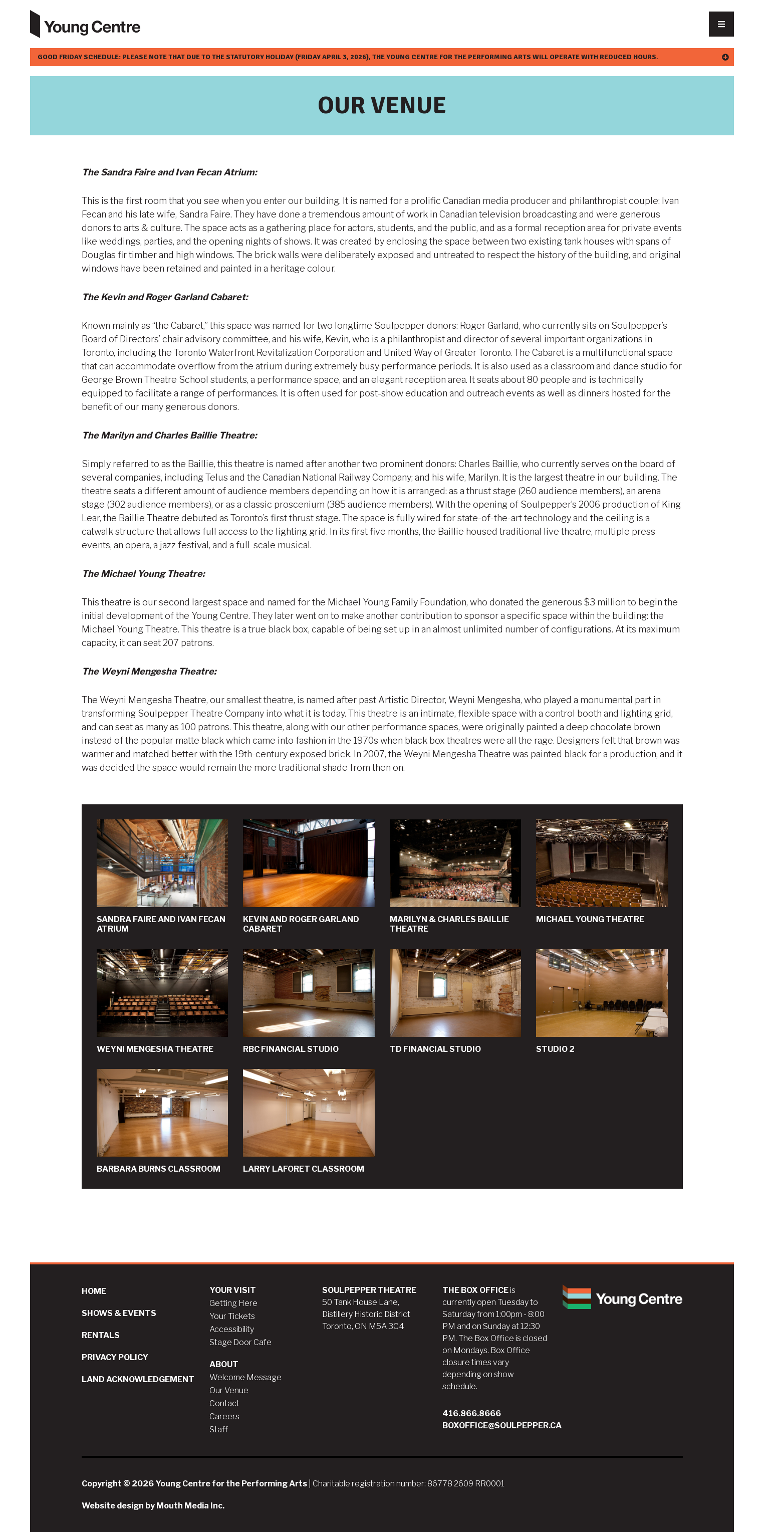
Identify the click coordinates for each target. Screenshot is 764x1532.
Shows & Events (119, 1313)
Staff (218, 1429)
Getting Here (233, 1303)
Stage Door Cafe (240, 1342)
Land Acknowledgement (138, 1379)
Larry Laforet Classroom (309, 1121)
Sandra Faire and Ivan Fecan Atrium (162, 876)
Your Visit (232, 1290)
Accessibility (231, 1329)
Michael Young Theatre (602, 871)
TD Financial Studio (456, 1001)
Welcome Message (245, 1377)
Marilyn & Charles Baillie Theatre (456, 876)
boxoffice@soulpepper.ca (502, 1425)
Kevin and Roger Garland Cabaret (309, 876)
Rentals (101, 1335)
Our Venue (228, 1390)
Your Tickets (232, 1316)
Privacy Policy (115, 1357)
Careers (224, 1416)
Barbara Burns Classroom (162, 1121)
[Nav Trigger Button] (721, 24)
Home (94, 1291)
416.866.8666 (471, 1413)
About (223, 1364)
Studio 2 (602, 1001)
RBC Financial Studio (309, 1001)
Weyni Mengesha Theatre (162, 1001)
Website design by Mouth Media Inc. (153, 1505)
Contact (224, 1403)
